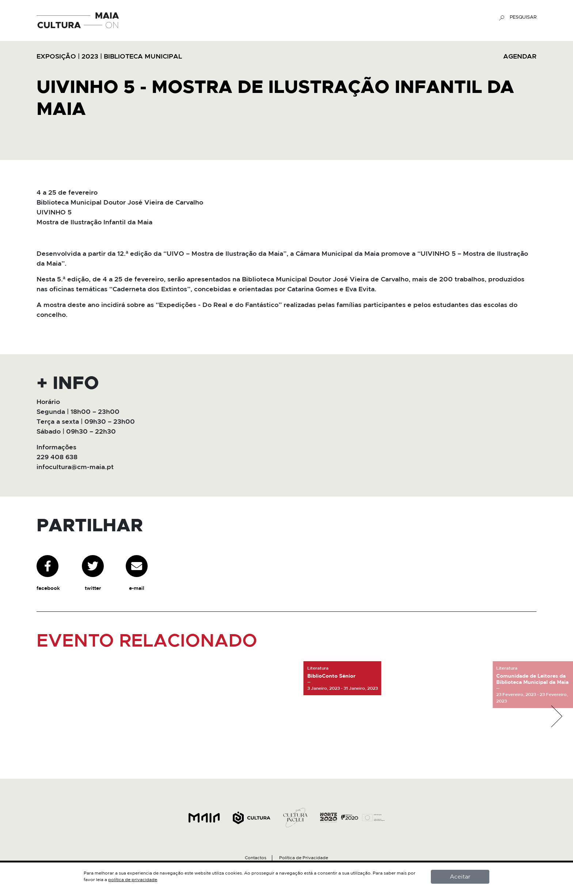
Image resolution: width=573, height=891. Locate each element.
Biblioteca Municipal (143, 56)
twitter (93, 573)
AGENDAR (519, 56)
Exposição (56, 56)
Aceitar (460, 877)
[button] (557, 716)
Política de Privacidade (303, 858)
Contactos (255, 858)
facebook (48, 573)
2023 (89, 56)
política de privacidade (132, 879)
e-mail (137, 573)
